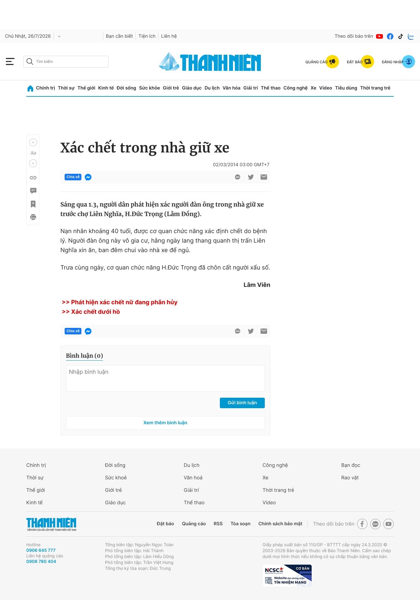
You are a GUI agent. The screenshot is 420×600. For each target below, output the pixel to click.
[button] (33, 142)
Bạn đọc (350, 465)
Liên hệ (169, 36)
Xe (313, 88)
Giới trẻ (171, 88)
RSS (218, 524)
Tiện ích (147, 36)
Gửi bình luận (242, 403)
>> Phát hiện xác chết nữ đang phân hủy (119, 302)
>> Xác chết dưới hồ (90, 312)
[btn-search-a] (30, 61)
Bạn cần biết (119, 36)
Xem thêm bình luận (165, 423)
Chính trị (45, 88)
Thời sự (66, 88)
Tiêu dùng (346, 88)
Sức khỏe (149, 88)
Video (325, 88)
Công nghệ (296, 88)
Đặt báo (165, 524)
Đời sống (126, 88)
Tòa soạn (241, 524)
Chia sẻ (73, 177)
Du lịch (212, 88)
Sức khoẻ (116, 477)
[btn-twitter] (251, 177)
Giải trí (250, 88)
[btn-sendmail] (264, 177)
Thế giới (86, 88)
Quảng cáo (194, 524)
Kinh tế (106, 88)
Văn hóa (231, 88)
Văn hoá (193, 477)
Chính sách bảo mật (280, 524)
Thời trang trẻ (375, 88)
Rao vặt (350, 477)
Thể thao (271, 88)
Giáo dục (191, 88)
